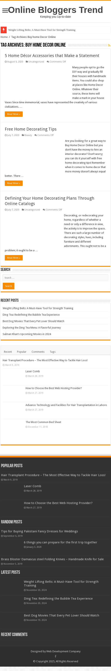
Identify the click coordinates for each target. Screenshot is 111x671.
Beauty (28, 135)
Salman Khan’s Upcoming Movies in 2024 (27, 334)
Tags (53, 351)
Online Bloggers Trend (55, 10)
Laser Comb (33, 371)
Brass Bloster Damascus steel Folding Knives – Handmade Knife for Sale (52, 559)
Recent (8, 351)
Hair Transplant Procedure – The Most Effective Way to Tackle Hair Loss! (45, 360)
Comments (38, 351)
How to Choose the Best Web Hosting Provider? (54, 388)
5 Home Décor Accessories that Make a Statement (52, 55)
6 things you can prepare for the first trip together (60, 542)
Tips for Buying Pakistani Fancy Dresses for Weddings (39, 531)
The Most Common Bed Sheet (43, 422)
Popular (21, 351)
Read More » (13, 114)
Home (4, 37)
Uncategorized (36, 61)
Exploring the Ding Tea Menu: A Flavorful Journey (32, 327)
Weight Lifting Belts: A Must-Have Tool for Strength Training (41, 29)
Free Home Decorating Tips (31, 129)
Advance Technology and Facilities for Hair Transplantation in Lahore (66, 405)
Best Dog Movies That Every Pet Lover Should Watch (33, 321)
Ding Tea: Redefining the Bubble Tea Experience (31, 314)
